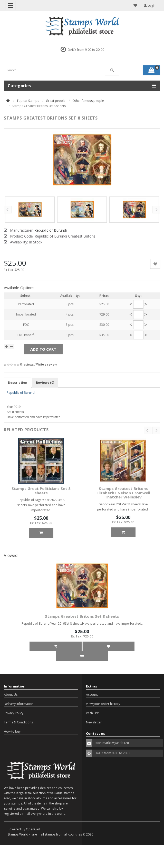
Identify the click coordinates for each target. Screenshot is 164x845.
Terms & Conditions (18, 722)
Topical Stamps (28, 101)
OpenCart (33, 829)
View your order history (103, 704)
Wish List (92, 713)
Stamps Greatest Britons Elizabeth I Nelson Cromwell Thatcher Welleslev (123, 492)
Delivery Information (19, 704)
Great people (55, 101)
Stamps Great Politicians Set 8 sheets (41, 490)
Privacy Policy (13, 713)
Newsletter (94, 722)
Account (92, 694)
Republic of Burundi (21, 392)
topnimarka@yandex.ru (112, 743)
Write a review (46, 364)
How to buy (12, 731)
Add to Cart (43, 349)
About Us (10, 694)
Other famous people (88, 101)
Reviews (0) (45, 382)
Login (150, 5)
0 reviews (27, 364)
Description (17, 382)
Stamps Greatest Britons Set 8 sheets (82, 616)
